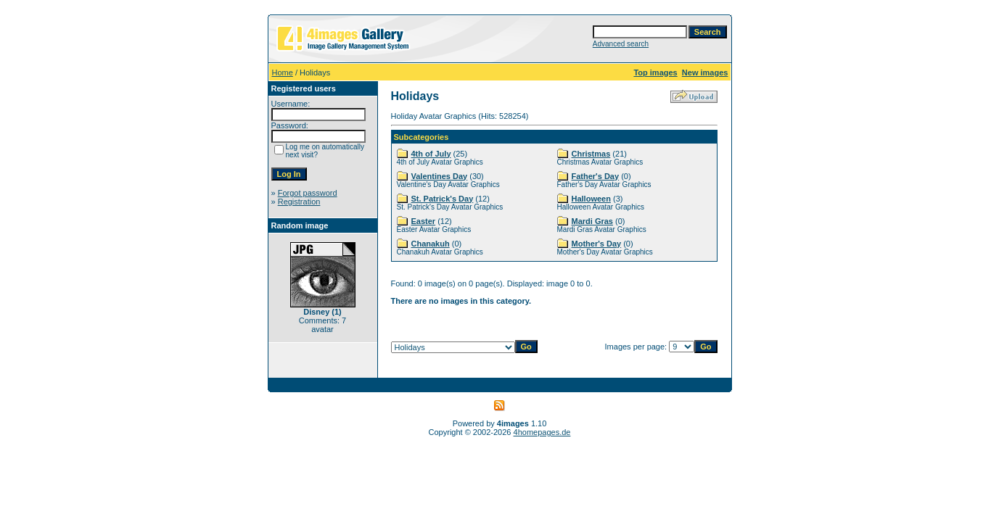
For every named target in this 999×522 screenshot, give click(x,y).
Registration (299, 201)
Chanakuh (430, 243)
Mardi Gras (592, 221)
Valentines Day (439, 176)
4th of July (431, 153)
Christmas (591, 153)
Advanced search (621, 44)
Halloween (591, 198)
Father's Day (596, 176)
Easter (423, 221)
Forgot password (307, 192)
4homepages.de (542, 432)
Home (282, 72)
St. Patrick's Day (442, 198)
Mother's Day (597, 243)
